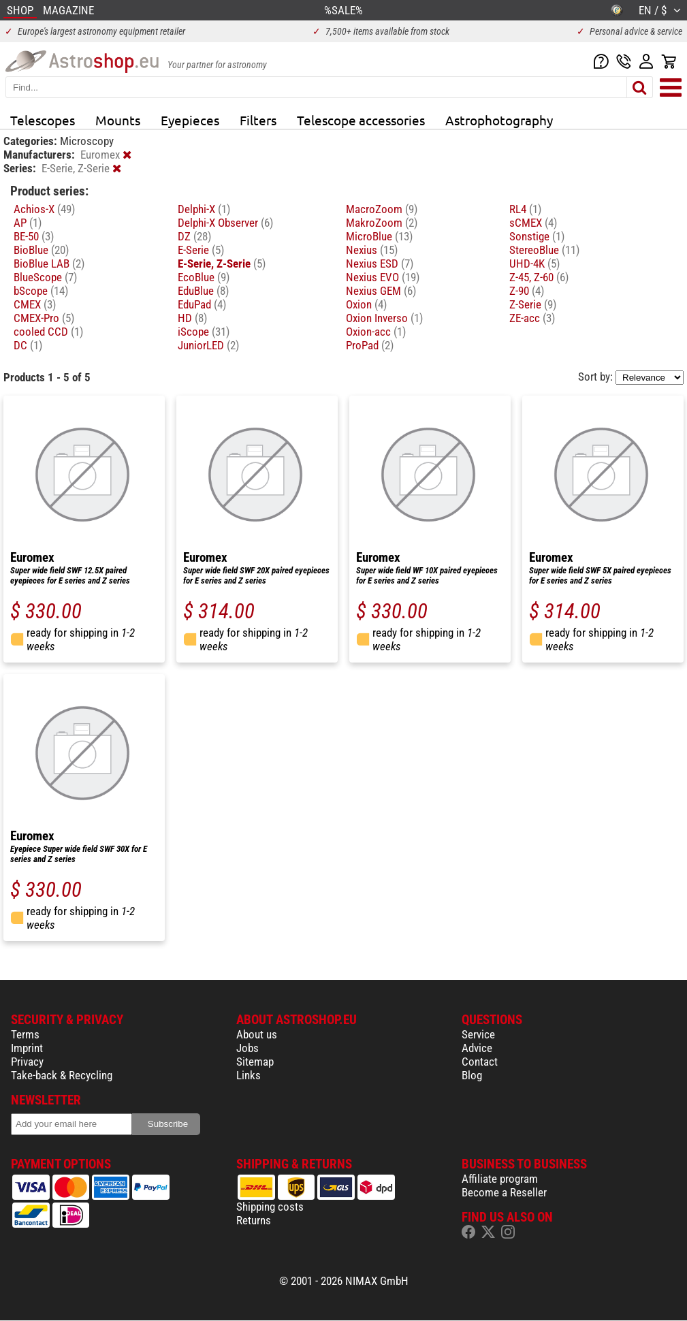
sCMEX (533, 222)
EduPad (202, 304)
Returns (253, 1220)
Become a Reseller (504, 1192)
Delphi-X (204, 209)
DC (28, 345)
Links (248, 1075)
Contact (480, 1061)
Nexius (372, 250)
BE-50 (34, 236)
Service (478, 1034)
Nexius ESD (379, 263)
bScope (41, 291)
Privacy (27, 1061)
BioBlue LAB (49, 263)
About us (256, 1034)
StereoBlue (544, 250)
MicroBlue (379, 236)
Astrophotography (499, 120)
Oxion (366, 304)
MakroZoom (381, 222)
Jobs (247, 1048)
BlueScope (45, 277)
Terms (25, 1034)
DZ (194, 236)
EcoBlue (203, 277)
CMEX (35, 304)
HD (192, 318)
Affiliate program (500, 1178)
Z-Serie (532, 304)
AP (28, 222)
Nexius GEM (381, 291)
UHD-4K (534, 263)
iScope (203, 331)
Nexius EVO (382, 277)
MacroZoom (381, 209)
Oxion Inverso (384, 318)
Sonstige (536, 236)
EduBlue (203, 291)
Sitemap (255, 1061)
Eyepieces (190, 120)
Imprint (27, 1048)
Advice (477, 1048)
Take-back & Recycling (61, 1075)
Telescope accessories (361, 120)
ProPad (370, 345)
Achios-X (44, 209)
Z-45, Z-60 (539, 277)
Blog (472, 1075)
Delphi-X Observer (225, 222)
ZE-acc (532, 318)
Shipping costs (270, 1206)
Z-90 (526, 291)
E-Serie (201, 250)
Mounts (117, 120)
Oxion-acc (376, 331)
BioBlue (41, 250)
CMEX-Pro (44, 318)
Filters (258, 120)
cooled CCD (48, 331)
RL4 (525, 209)
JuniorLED (208, 345)
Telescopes (42, 120)
